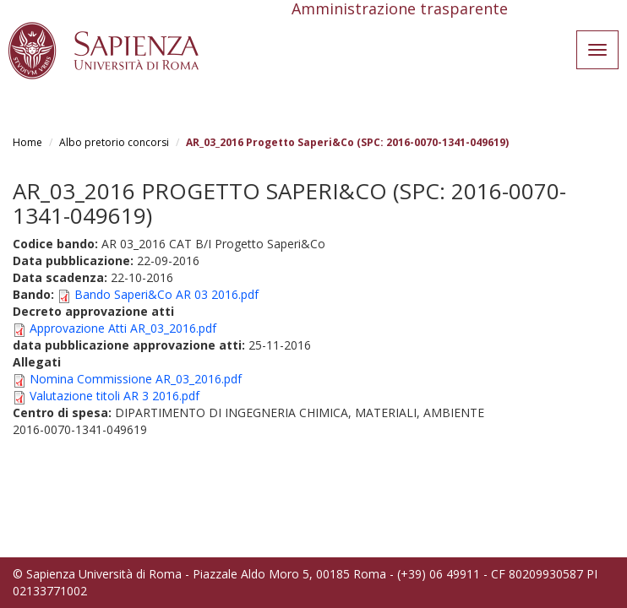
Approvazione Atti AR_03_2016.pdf (123, 328)
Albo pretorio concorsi (114, 142)
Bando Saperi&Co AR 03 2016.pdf (166, 294)
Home (27, 142)
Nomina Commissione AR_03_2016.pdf (136, 379)
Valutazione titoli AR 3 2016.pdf (114, 396)
